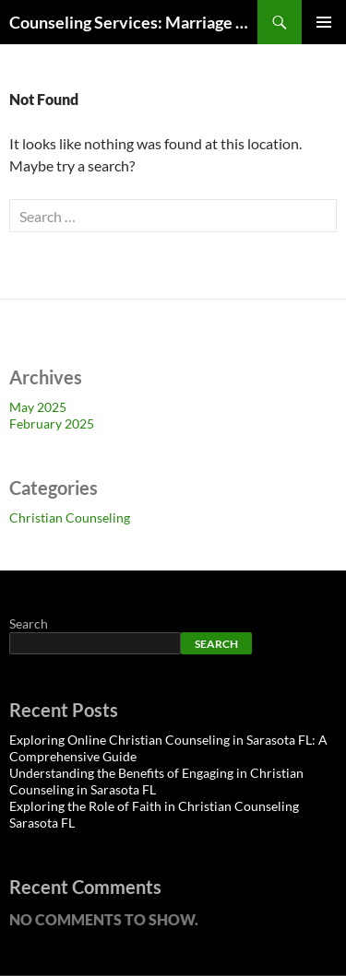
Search (28, 623)
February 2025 (51, 423)
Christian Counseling (69, 517)
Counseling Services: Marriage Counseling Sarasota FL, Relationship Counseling (133, 22)
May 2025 (37, 407)
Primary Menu (324, 22)
